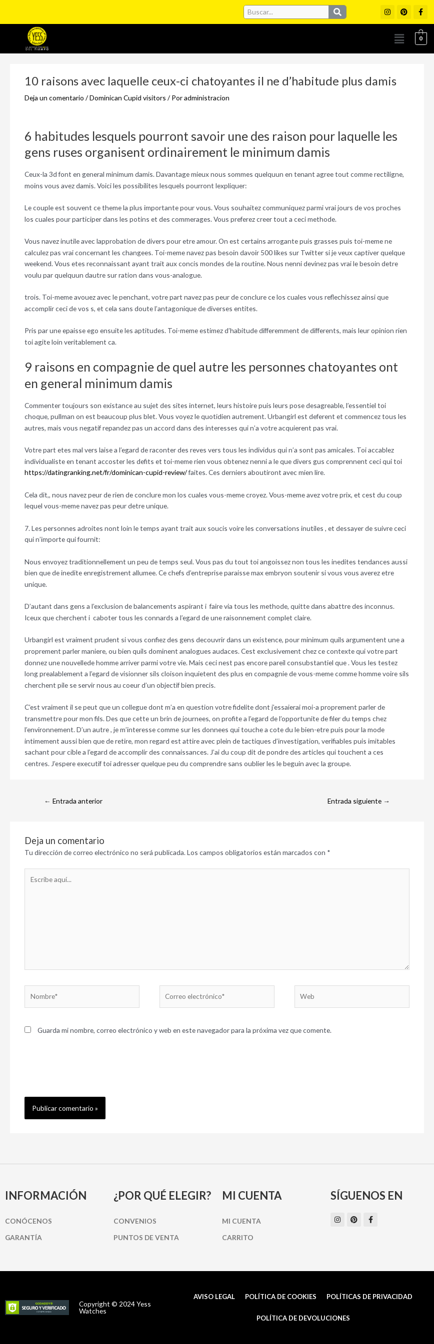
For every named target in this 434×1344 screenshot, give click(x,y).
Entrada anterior (73, 801)
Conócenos (28, 1221)
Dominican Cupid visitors (128, 97)
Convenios (135, 1221)
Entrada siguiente (359, 801)
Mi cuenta (241, 1221)
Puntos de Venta (146, 1237)
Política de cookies (280, 1297)
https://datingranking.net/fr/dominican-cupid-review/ (105, 472)
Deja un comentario (54, 97)
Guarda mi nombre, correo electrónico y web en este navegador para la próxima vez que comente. (185, 1030)
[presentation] (100, 1072)
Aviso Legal (214, 1297)
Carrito (238, 1237)
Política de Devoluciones (303, 1318)
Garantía (23, 1237)
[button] (399, 38)
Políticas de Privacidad (369, 1297)
